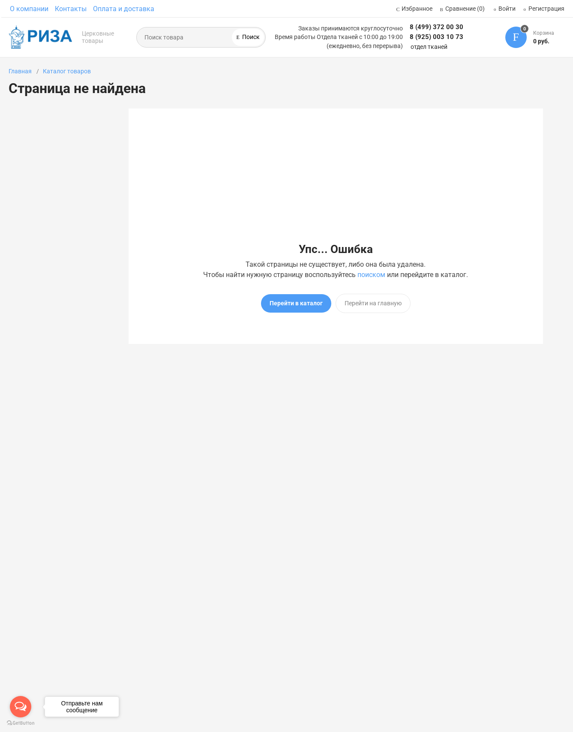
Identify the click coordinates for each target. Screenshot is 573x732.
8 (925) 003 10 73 (436, 37)
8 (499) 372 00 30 (436, 27)
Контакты (71, 9)
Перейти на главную (373, 303)
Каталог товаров (67, 71)
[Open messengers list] (20, 706)
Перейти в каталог (296, 303)
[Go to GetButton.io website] (20, 723)
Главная (20, 71)
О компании (29, 9)
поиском (371, 275)
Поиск (250, 36)
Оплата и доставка (123, 9)
